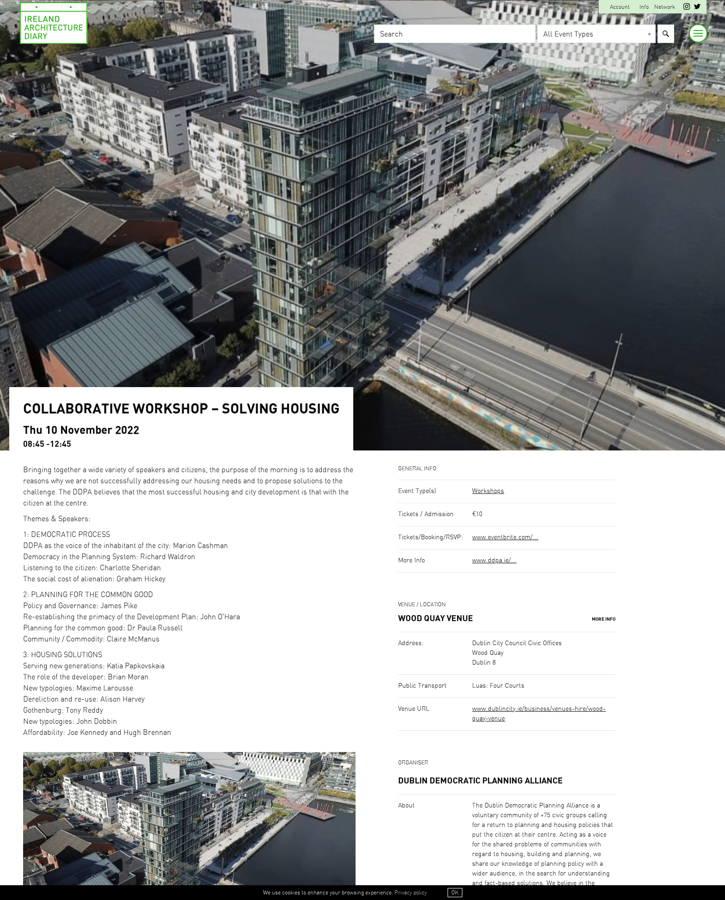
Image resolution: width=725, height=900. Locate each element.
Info (644, 7)
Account (620, 7)
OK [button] (455, 892)
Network (664, 7)
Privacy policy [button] (410, 892)
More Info (603, 619)
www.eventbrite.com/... (505, 537)
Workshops (488, 491)
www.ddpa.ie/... (494, 560)
